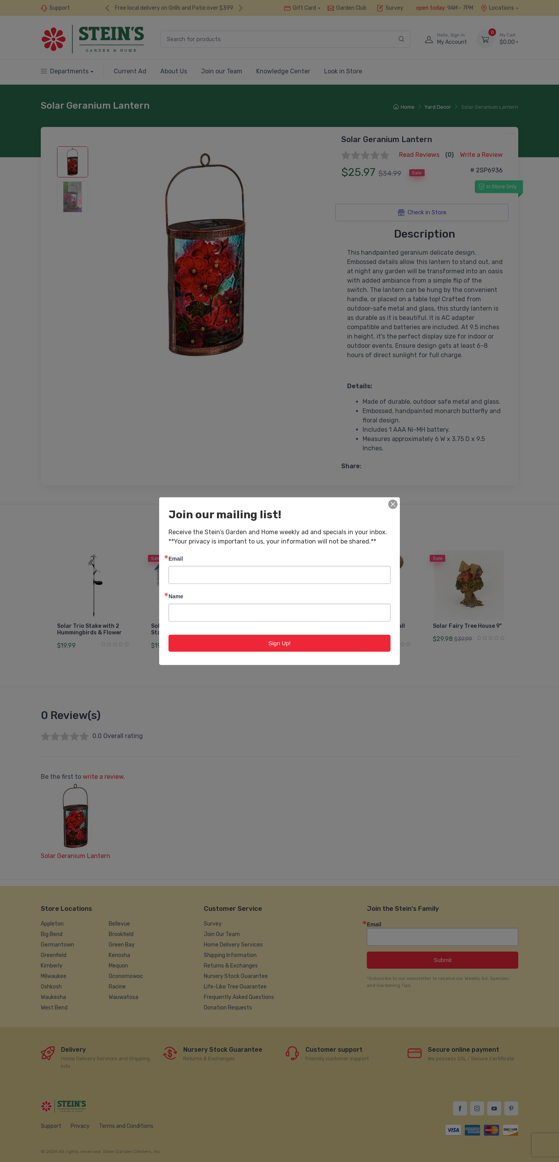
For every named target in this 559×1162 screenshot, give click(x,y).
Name (175, 596)
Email (175, 558)
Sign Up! (279, 642)
